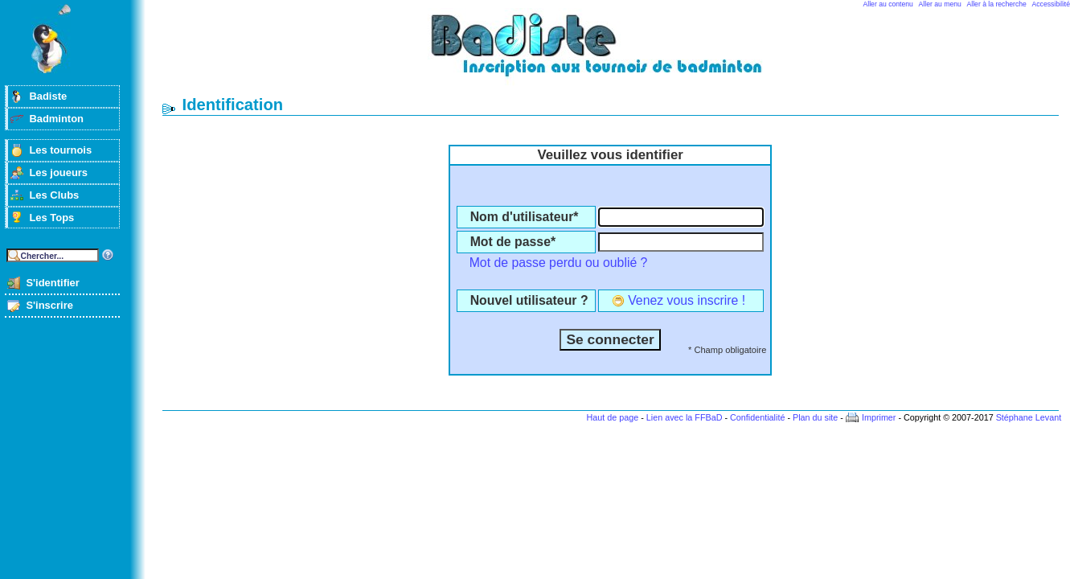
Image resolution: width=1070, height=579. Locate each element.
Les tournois (60, 150)
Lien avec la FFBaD (684, 417)
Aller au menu (940, 4)
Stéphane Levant (1029, 417)
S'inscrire (49, 305)
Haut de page (612, 417)
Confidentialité (757, 417)
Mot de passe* (512, 241)
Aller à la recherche (997, 4)
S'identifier (52, 283)
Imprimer (879, 417)
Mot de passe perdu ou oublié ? (558, 262)
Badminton (56, 119)
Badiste (48, 96)
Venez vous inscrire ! (686, 300)
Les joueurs (58, 172)
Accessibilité (1051, 4)
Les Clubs (54, 195)
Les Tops (51, 217)
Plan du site (815, 417)
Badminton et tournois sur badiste (616, 52)
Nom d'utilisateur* (524, 217)
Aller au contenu (888, 4)
